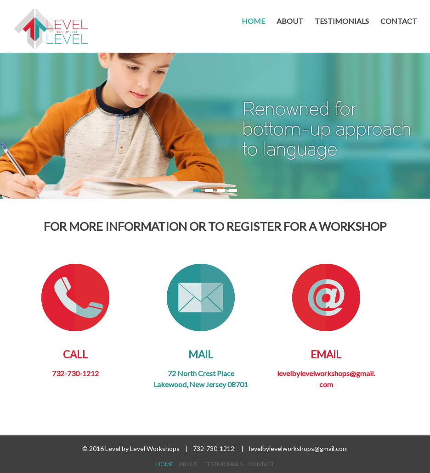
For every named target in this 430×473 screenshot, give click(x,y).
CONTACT (398, 21)
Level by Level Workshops (143, 448)
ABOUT (290, 21)
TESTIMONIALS (342, 21)
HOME (253, 21)
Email (326, 312)
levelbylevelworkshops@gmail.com (298, 448)
